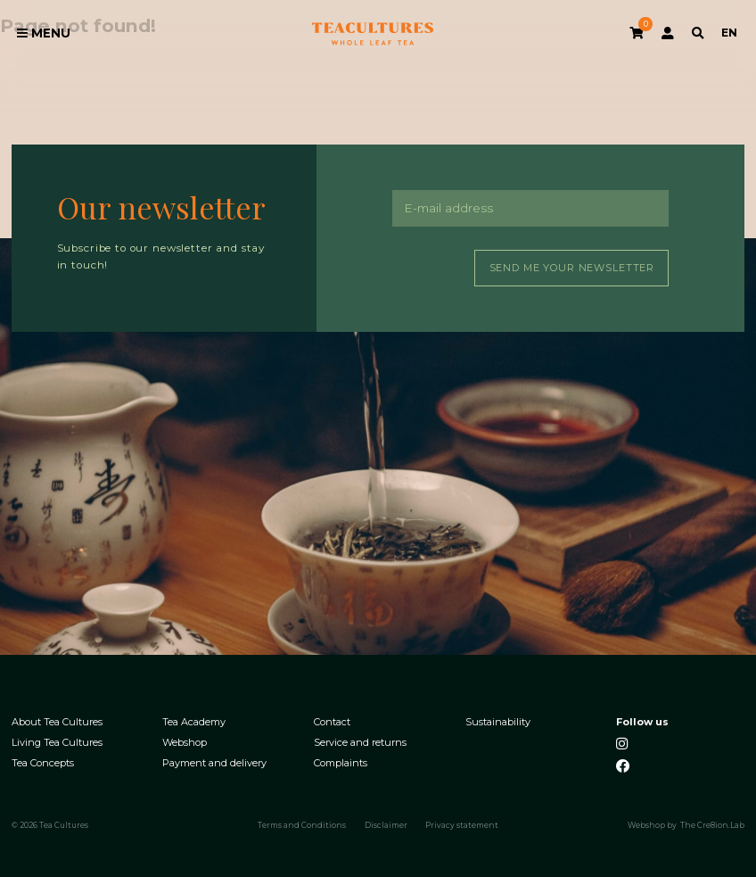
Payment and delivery (214, 763)
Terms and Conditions (302, 826)
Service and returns (360, 743)
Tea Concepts (43, 763)
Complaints (340, 763)
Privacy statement (461, 826)
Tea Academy (194, 722)
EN (729, 33)
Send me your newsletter (572, 267)
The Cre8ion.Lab (712, 826)
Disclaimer (386, 826)
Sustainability (497, 722)
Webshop (184, 743)
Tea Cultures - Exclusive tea (372, 34)
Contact (332, 722)
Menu (43, 33)
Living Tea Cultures (57, 743)
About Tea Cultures (57, 722)
